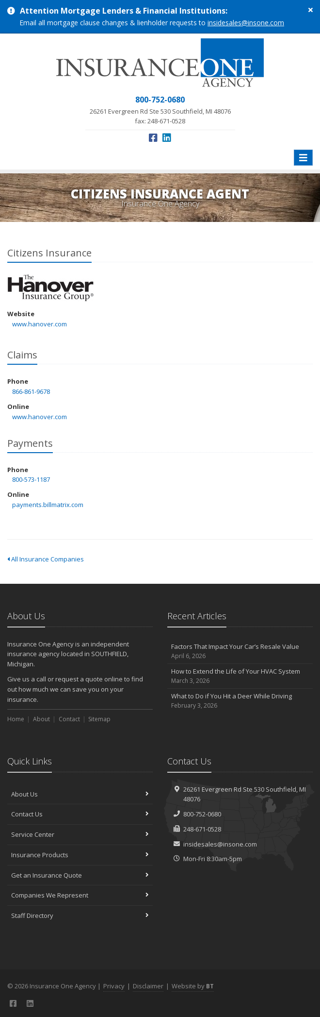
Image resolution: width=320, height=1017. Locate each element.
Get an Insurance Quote (80, 875)
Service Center (80, 834)
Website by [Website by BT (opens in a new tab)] (193, 986)
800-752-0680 (202, 814)
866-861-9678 (31, 391)
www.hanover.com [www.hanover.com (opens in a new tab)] (39, 324)
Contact (69, 719)
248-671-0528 (202, 829)
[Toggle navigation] (303, 158)
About (41, 719)
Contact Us (80, 814)
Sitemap (99, 719)
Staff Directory (80, 915)
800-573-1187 (31, 479)
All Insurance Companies (45, 559)
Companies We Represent (80, 895)
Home (15, 719)
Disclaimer (148, 986)
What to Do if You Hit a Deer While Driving (240, 701)
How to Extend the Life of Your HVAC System (240, 676)
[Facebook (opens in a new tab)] (153, 137)
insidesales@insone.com (246, 22)
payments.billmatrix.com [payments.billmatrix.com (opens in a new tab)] (47, 504)
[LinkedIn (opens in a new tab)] (166, 137)
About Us (80, 794)
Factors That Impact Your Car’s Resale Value (240, 651)
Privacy (114, 986)
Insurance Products (80, 854)
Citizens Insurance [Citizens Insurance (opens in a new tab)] (50, 287)
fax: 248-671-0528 (160, 109)
